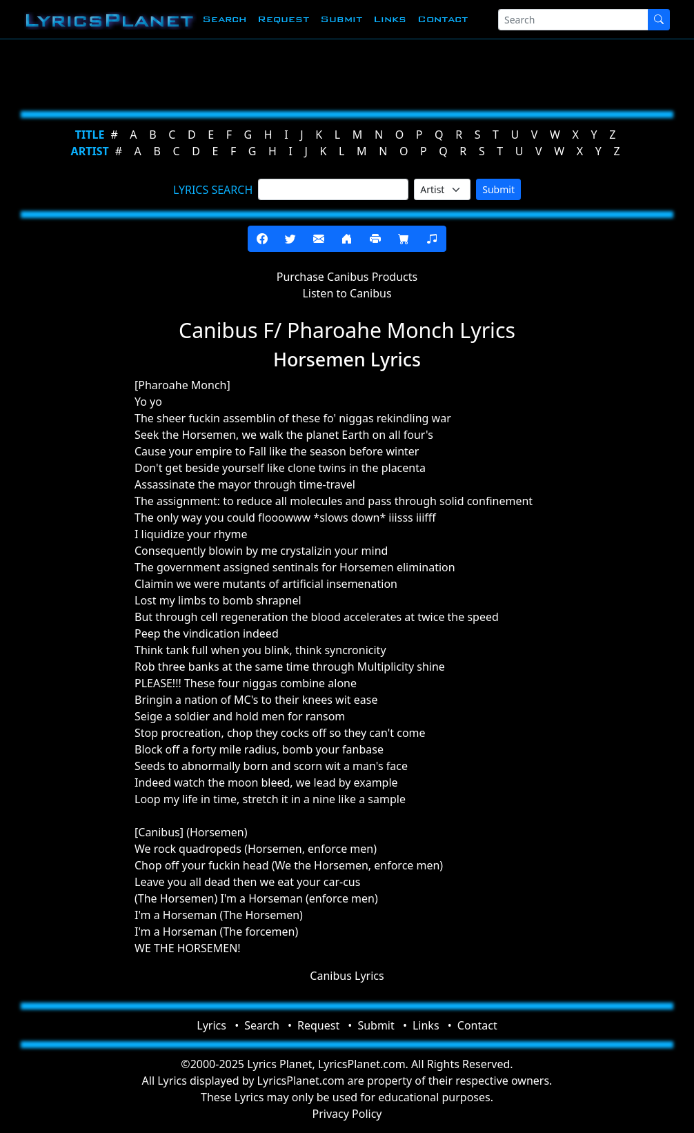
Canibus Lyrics (347, 975)
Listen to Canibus (346, 293)
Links (389, 19)
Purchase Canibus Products (347, 276)
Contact (442, 19)
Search (224, 19)
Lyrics (211, 1025)
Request (283, 19)
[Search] (573, 19)
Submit (341, 19)
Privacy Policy (347, 1113)
